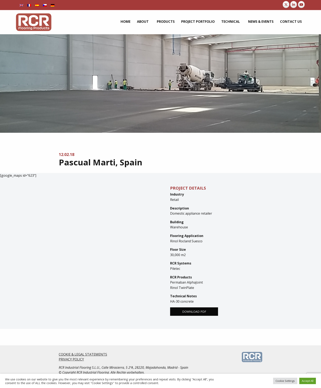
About (143, 21)
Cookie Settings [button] (285, 381)
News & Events (261, 21)
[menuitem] (21, 5)
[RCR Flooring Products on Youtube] (301, 4)
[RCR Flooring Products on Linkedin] (293, 4)
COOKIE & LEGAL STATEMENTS (83, 354)
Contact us (291, 21)
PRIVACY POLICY (71, 359)
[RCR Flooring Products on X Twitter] (286, 4)
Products (166, 21)
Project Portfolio (198, 21)
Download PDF (194, 312)
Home (125, 21)
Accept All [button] (307, 381)
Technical (230, 21)
